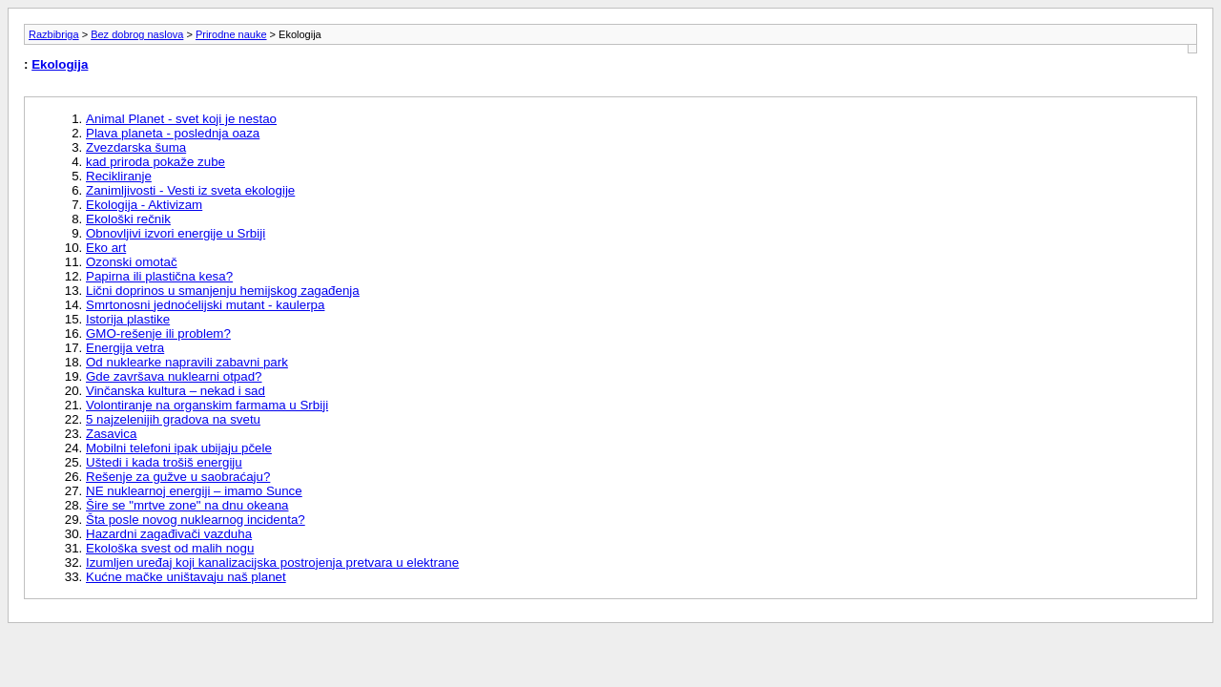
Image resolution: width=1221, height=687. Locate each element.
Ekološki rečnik (128, 219)
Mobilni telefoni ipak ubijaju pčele (179, 448)
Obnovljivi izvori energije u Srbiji (175, 233)
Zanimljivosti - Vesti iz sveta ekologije (190, 190)
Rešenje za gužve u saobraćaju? (178, 476)
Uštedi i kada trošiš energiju (164, 462)
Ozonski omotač (131, 262)
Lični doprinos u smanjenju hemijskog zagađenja (223, 290)
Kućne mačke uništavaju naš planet (186, 577)
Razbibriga (54, 34)
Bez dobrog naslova (137, 34)
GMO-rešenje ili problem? (158, 333)
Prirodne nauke (231, 34)
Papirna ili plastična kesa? (159, 276)
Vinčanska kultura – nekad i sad (175, 391)
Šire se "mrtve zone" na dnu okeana (187, 505)
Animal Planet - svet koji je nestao (181, 119)
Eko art (106, 247)
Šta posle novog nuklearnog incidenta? (195, 519)
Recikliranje (119, 176)
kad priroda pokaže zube (155, 162)
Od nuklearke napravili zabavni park (187, 362)
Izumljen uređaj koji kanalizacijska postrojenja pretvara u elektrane (272, 562)
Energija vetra (125, 348)
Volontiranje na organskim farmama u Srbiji (207, 405)
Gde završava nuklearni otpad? (174, 376)
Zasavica (111, 434)
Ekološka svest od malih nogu (170, 548)
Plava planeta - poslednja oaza (172, 133)
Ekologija (59, 64)
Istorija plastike (128, 319)
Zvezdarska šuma (136, 147)
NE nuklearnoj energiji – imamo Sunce (194, 491)
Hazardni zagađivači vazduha (169, 534)
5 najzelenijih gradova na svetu (173, 419)
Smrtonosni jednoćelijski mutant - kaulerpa (205, 305)
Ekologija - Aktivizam (144, 205)
